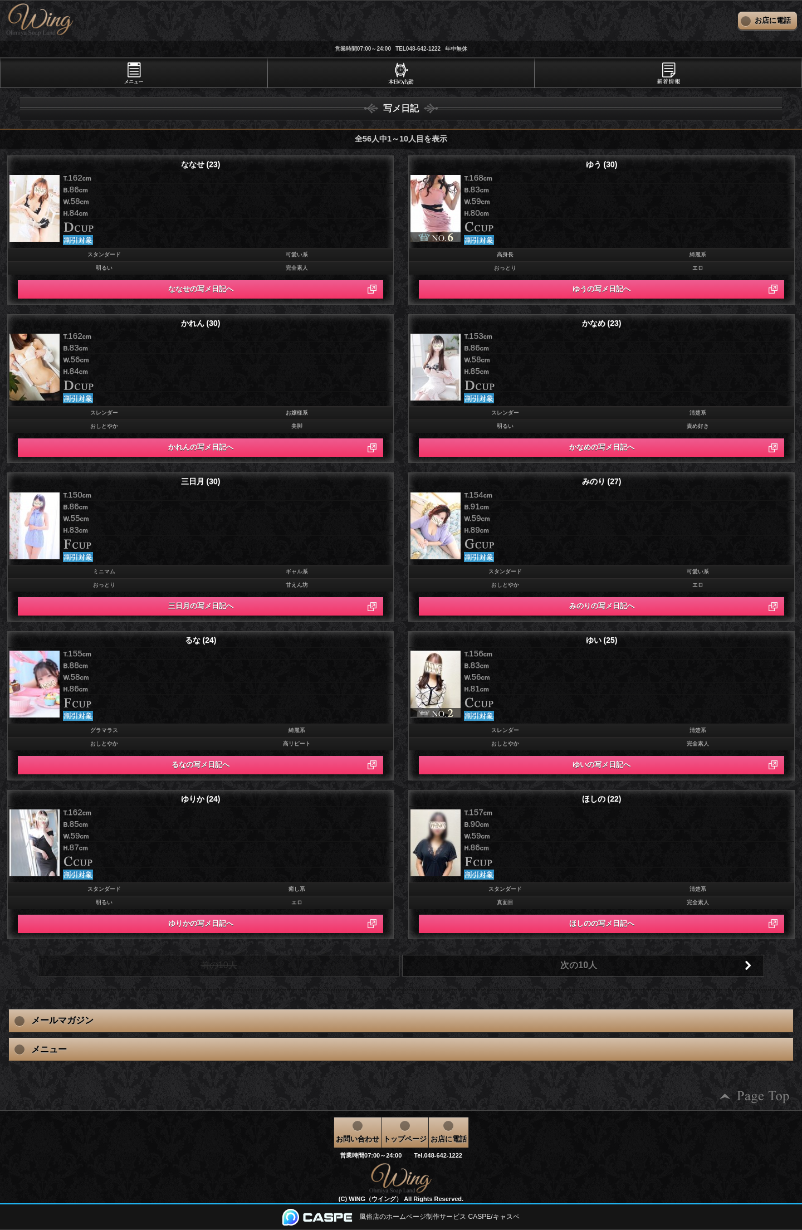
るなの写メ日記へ (200, 764)
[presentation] (134, 72)
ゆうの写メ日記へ (601, 289)
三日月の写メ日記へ (200, 606)
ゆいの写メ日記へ (601, 764)
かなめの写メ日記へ (601, 447)
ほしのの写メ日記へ (601, 923)
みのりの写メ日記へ (601, 606)
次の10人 (578, 965)
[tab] (133, 73)
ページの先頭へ (754, 1096)
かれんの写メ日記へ (200, 447)
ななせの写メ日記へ (200, 289)
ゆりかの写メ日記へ (200, 923)
